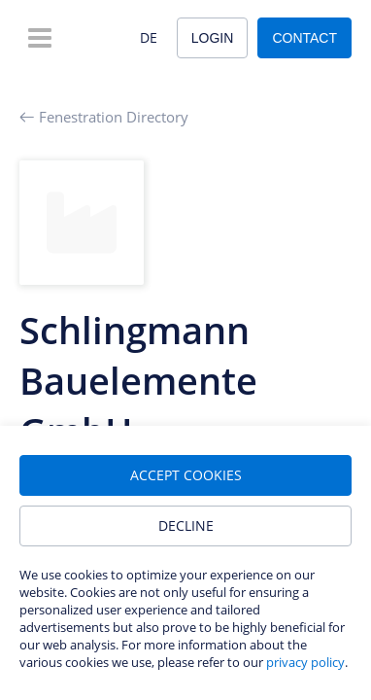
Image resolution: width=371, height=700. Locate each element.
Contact (304, 38)
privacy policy (305, 662)
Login (212, 38)
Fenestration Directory (103, 116)
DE (148, 37)
